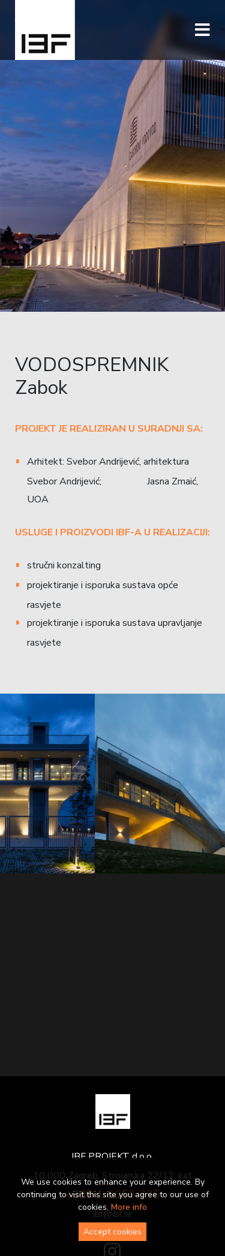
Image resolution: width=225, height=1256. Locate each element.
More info (129, 1207)
